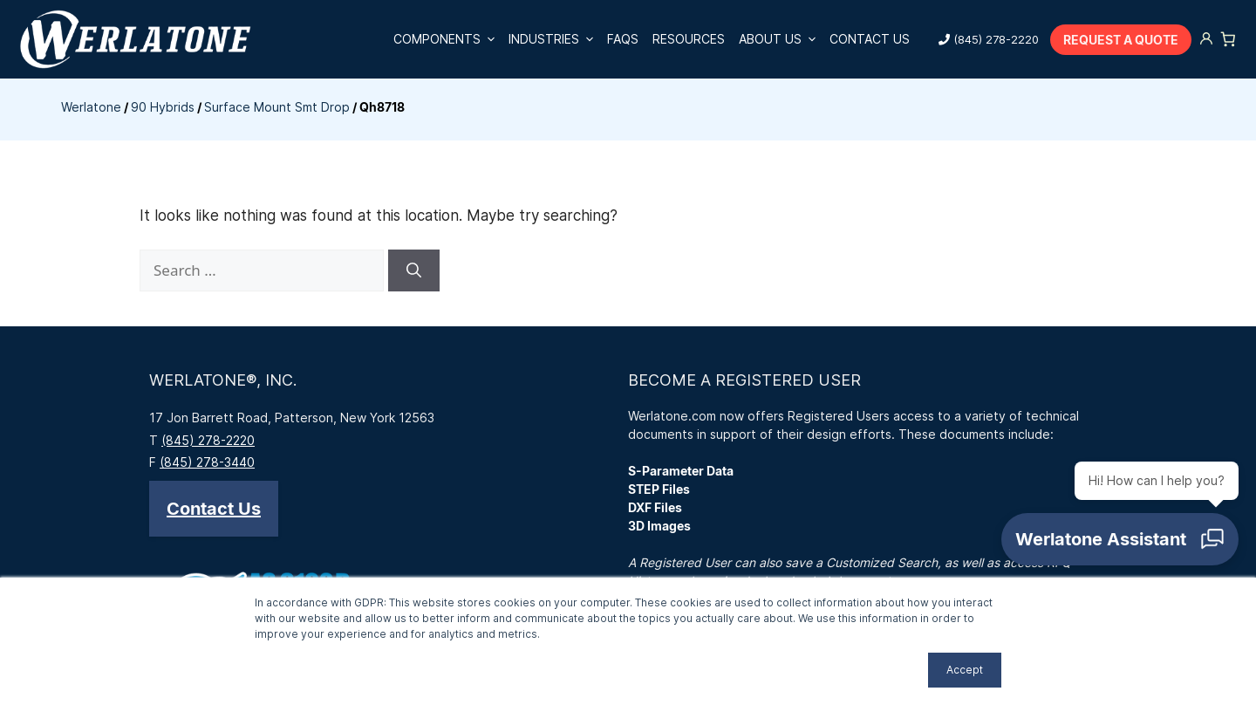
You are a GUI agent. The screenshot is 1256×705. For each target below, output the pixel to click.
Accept (964, 669)
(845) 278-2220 (996, 39)
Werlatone (91, 106)
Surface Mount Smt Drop (277, 106)
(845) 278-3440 (207, 462)
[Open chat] (1120, 539)
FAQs (622, 38)
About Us (781, 39)
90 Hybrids (163, 106)
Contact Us (869, 38)
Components (447, 39)
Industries (554, 39)
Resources (688, 38)
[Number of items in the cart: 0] (1228, 39)
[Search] (414, 270)
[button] (213, 509)
